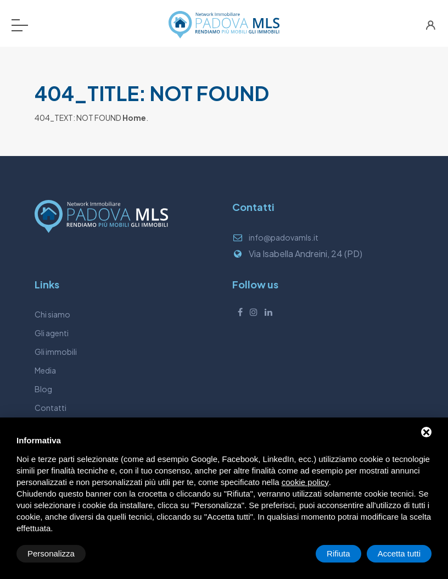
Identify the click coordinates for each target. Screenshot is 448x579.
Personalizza (51, 553)
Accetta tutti (399, 553)
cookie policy (305, 482)
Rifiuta (338, 553)
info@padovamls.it (283, 237)
